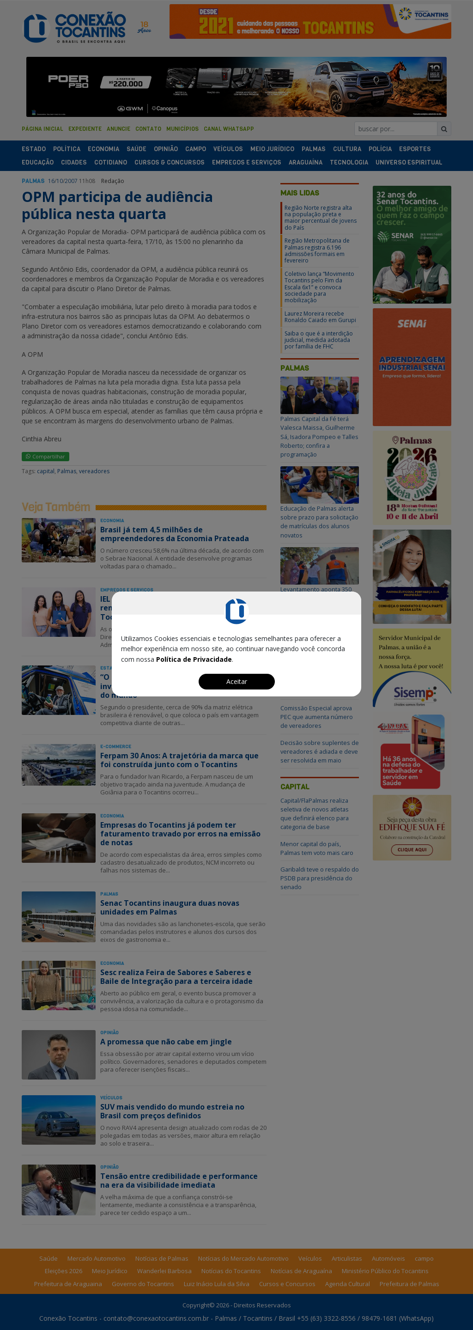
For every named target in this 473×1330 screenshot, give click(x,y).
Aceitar (236, 681)
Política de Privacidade (194, 659)
